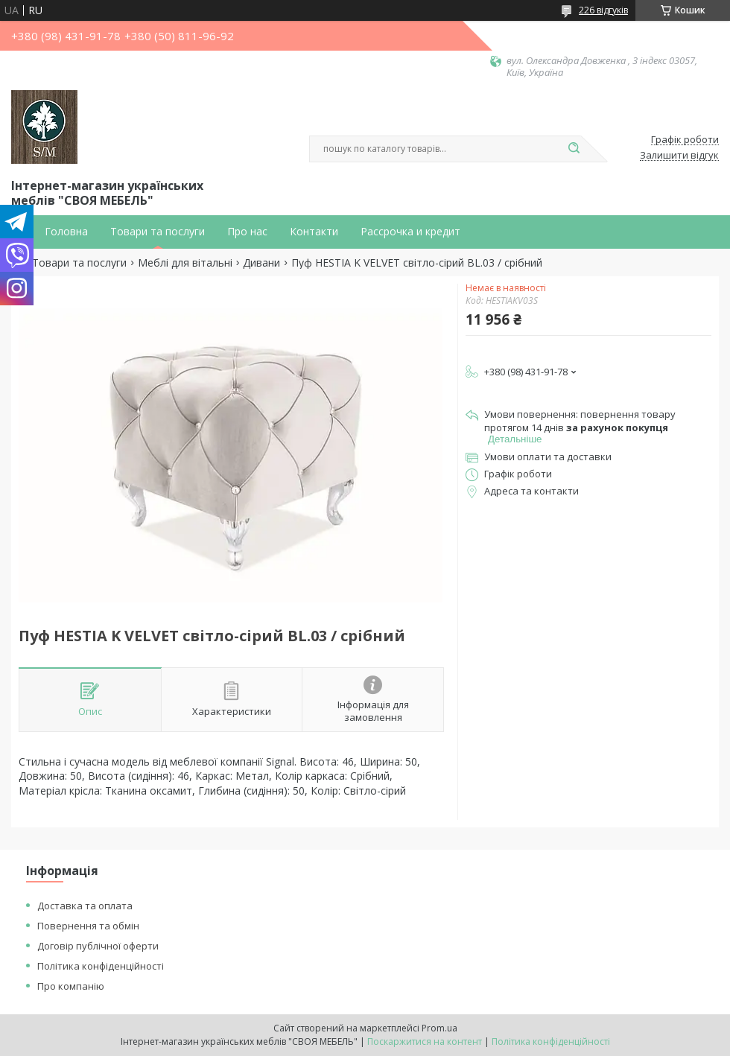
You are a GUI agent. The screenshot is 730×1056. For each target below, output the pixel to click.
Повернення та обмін (88, 925)
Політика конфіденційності (100, 966)
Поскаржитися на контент (424, 1041)
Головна (66, 231)
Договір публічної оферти (98, 945)
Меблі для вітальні (185, 263)
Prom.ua (439, 1028)
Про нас (247, 231)
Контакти (314, 231)
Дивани (261, 263)
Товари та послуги (157, 231)
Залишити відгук (679, 155)
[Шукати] (573, 149)
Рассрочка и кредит (410, 231)
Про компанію (70, 986)
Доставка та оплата (85, 905)
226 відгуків (603, 10)
